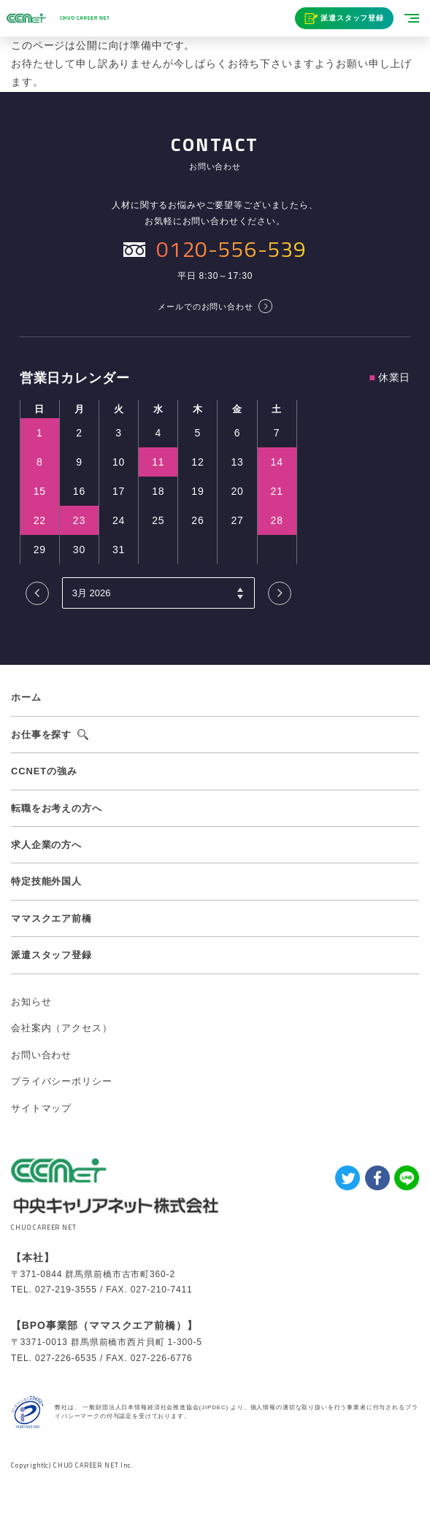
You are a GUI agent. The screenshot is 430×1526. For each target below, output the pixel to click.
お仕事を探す (41, 734)
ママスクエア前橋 (51, 918)
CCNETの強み (44, 771)
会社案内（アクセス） (61, 1027)
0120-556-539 (231, 249)
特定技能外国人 (46, 881)
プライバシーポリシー (61, 1081)
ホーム (26, 697)
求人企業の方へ (46, 844)
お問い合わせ (41, 1054)
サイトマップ (41, 1108)
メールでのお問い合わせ (205, 306)
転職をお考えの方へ (56, 808)
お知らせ (31, 1001)
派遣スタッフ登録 (352, 18)
